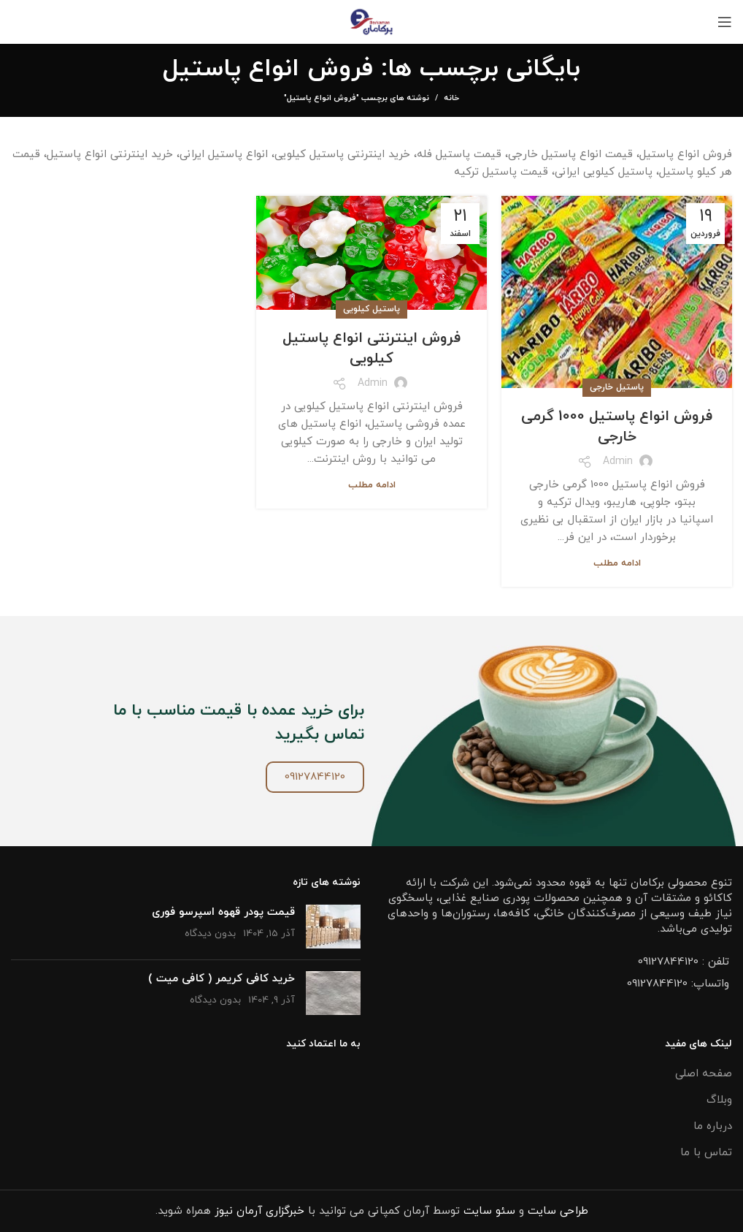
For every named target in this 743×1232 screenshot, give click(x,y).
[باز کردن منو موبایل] (724, 22)
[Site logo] (372, 20)
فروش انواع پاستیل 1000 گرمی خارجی (616, 426)
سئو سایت (489, 1211)
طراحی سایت (558, 1211)
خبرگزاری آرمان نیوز (259, 1211)
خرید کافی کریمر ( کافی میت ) (221, 978)
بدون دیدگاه (210, 933)
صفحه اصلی (703, 1073)
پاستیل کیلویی (371, 309)
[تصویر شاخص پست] (333, 926)
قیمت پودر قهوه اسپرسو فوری (223, 912)
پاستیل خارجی (617, 387)
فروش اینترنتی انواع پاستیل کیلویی (371, 348)
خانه (451, 98)
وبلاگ (719, 1100)
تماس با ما (706, 1152)
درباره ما (712, 1126)
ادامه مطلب (617, 564)
